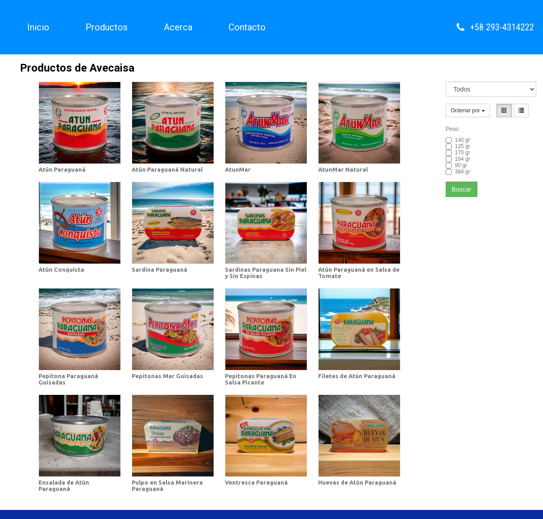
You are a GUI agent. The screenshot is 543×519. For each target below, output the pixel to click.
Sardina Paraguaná (159, 269)
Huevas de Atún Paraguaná (357, 482)
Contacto (247, 27)
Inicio (38, 27)
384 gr (458, 171)
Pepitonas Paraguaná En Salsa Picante (260, 379)
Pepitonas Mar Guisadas (167, 376)
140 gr (458, 140)
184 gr (458, 159)
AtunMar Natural (343, 169)
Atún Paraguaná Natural (167, 169)
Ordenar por (468, 110)
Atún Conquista (61, 269)
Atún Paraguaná (62, 169)
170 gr (458, 152)
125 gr (458, 146)
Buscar (462, 189)
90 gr (456, 165)
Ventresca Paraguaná (256, 482)
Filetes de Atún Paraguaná (356, 376)
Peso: (453, 129)
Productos (107, 27)
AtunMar (238, 169)
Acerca (178, 27)
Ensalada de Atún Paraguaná (63, 485)
